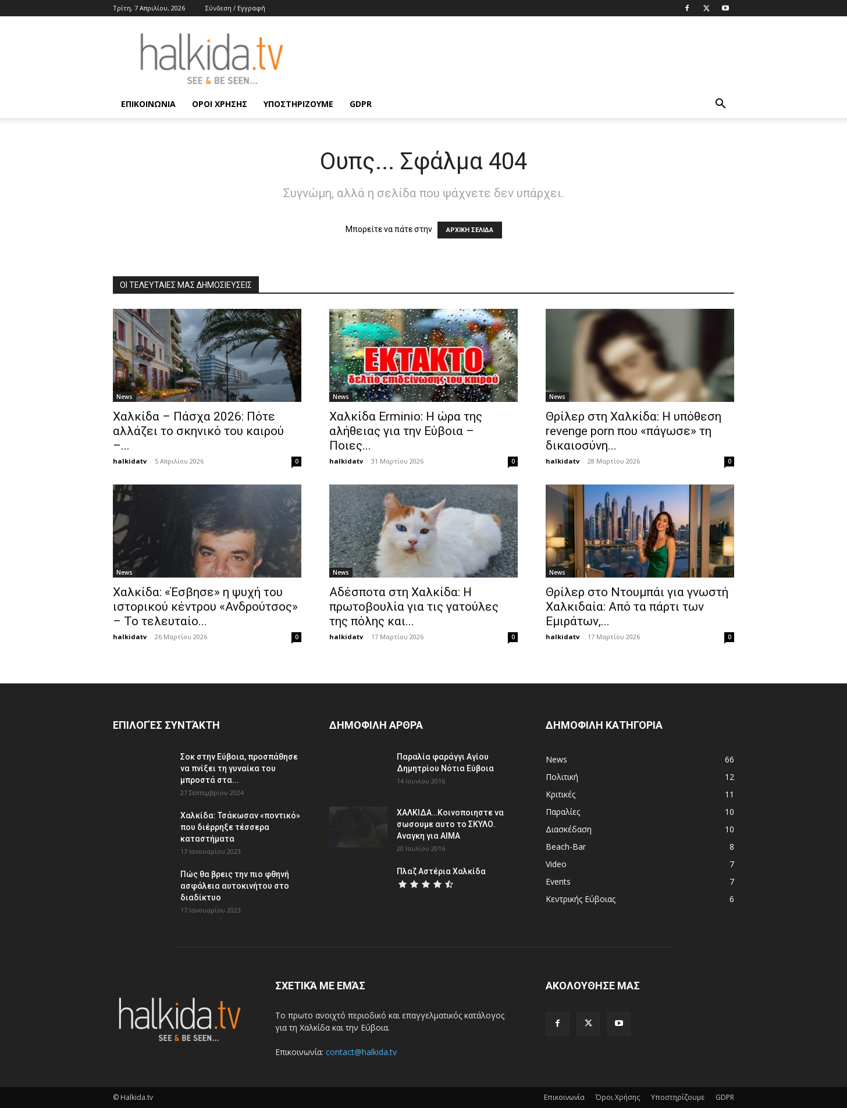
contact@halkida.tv (361, 1051)
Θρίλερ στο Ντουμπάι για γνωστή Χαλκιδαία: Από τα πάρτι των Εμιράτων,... (637, 606)
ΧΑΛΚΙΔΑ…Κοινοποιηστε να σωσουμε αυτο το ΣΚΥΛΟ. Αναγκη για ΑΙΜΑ (450, 824)
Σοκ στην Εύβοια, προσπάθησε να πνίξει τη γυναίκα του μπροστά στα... (239, 768)
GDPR (361, 103)
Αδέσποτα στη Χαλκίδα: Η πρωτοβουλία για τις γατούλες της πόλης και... (414, 606)
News (124, 397)
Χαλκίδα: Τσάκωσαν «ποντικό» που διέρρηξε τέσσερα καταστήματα (240, 827)
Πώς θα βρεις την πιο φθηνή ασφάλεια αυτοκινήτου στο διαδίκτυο (234, 886)
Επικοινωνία (148, 103)
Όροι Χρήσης (219, 103)
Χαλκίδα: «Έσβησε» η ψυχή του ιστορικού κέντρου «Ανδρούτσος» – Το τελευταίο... (205, 606)
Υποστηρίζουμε (298, 103)
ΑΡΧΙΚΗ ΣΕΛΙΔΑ (469, 230)
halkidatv (130, 461)
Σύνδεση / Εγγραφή (235, 7)
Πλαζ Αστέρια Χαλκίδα (441, 871)
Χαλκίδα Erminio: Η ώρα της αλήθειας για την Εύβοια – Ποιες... (405, 431)
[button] (720, 105)
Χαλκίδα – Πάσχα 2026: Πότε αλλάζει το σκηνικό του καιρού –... (198, 431)
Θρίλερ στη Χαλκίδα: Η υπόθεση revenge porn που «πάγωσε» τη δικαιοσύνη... (633, 431)
